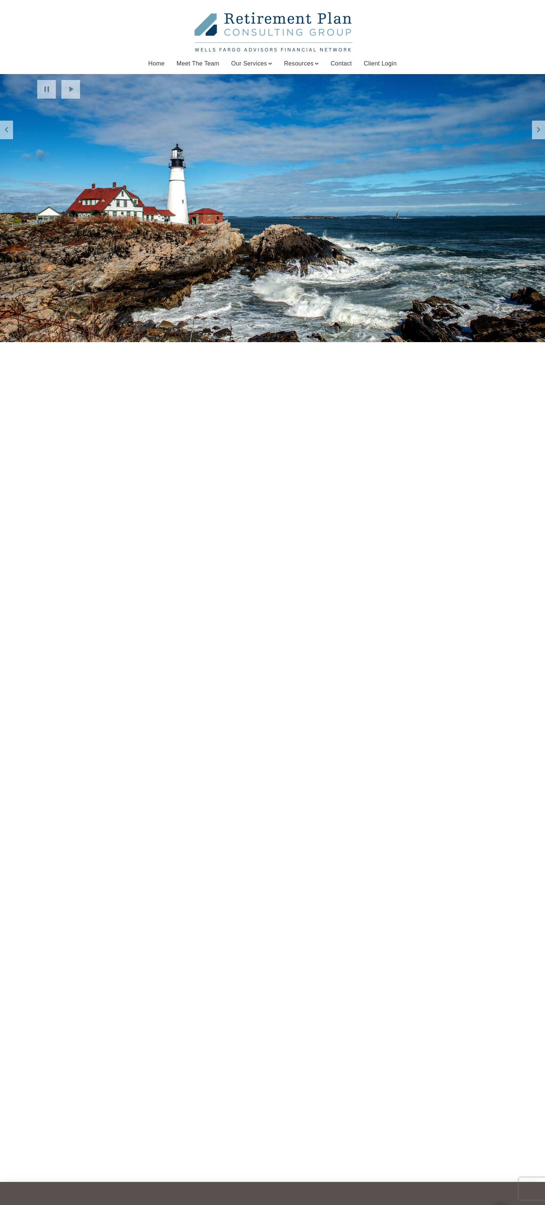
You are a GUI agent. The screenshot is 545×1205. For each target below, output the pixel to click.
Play (70, 89)
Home (156, 63)
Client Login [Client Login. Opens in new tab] (380, 63)
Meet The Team (197, 63)
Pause (46, 89)
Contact (341, 63)
